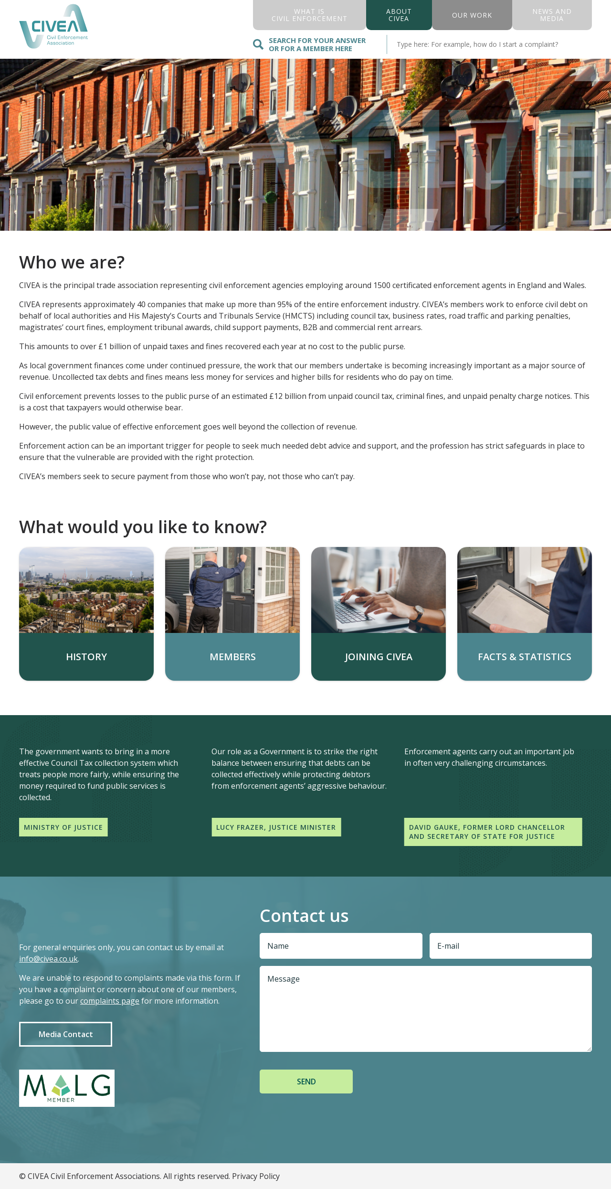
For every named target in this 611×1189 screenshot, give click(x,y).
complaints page (109, 1001)
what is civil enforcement (310, 15)
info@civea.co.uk (48, 958)
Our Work (472, 15)
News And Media (552, 15)
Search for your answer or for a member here (309, 44)
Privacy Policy (256, 1176)
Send (306, 1081)
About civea (399, 15)
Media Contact (66, 1034)
